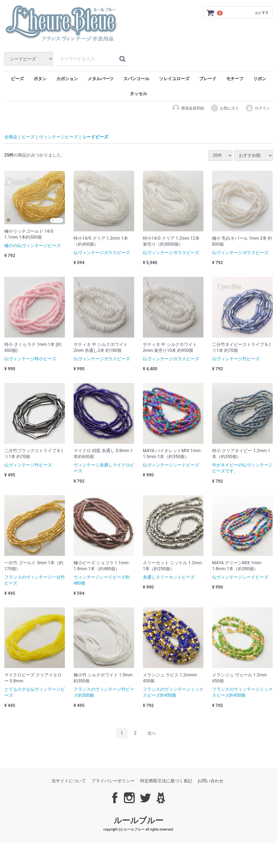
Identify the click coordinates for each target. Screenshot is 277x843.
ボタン (40, 78)
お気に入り (224, 108)
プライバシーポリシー (113, 780)
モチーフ (234, 78)
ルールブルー (138, 820)
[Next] (151, 733)
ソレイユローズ (174, 78)
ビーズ (17, 78)
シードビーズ (95, 137)
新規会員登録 (188, 108)
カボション (67, 78)
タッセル (138, 93)
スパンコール (136, 78)
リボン (259, 78)
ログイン (257, 108)
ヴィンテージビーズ (58, 137)
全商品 (10, 137)
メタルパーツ (101, 78)
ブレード (207, 78)
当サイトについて (68, 780)
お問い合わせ (210, 780)
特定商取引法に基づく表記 (166, 780)
